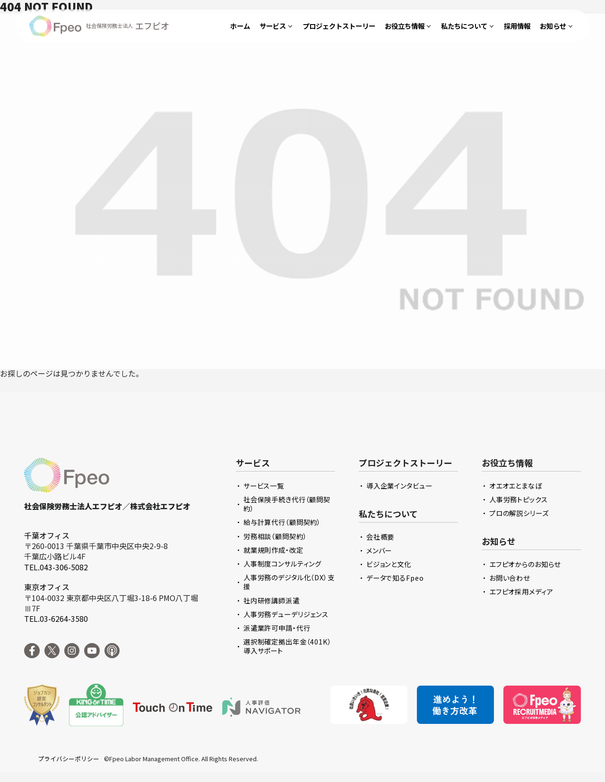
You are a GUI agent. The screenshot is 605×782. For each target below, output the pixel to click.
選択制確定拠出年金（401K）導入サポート (287, 645)
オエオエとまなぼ (515, 485)
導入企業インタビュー (399, 485)
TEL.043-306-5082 (56, 567)
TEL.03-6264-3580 (56, 618)
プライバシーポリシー (68, 759)
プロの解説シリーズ (519, 513)
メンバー (379, 550)
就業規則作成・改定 (273, 550)
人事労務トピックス (518, 499)
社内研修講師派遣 (271, 600)
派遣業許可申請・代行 (277, 628)
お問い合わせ (509, 578)
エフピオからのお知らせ (525, 564)
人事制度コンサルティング (282, 563)
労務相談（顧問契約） (275, 536)
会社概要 (380, 536)
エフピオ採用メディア (521, 591)
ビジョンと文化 (388, 564)
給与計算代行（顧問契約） (282, 522)
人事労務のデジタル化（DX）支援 (289, 581)
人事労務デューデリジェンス (285, 614)
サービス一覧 (263, 485)
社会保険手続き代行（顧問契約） (286, 503)
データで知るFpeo (395, 578)
